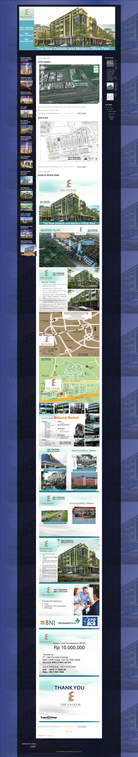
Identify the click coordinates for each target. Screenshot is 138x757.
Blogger (79, 751)
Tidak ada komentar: (69, 113)
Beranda (69, 732)
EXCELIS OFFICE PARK (48, 175)
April (110, 109)
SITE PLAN (43, 118)
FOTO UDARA (44, 62)
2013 (108, 107)
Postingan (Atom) (49, 735)
